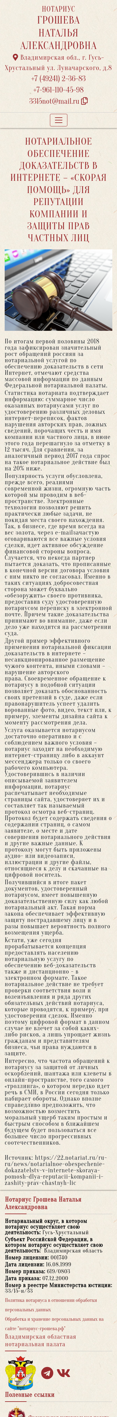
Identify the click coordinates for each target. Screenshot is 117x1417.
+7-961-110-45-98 (58, 90)
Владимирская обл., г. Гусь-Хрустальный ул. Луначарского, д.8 (58, 62)
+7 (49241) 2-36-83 (58, 79)
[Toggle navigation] (58, 120)
